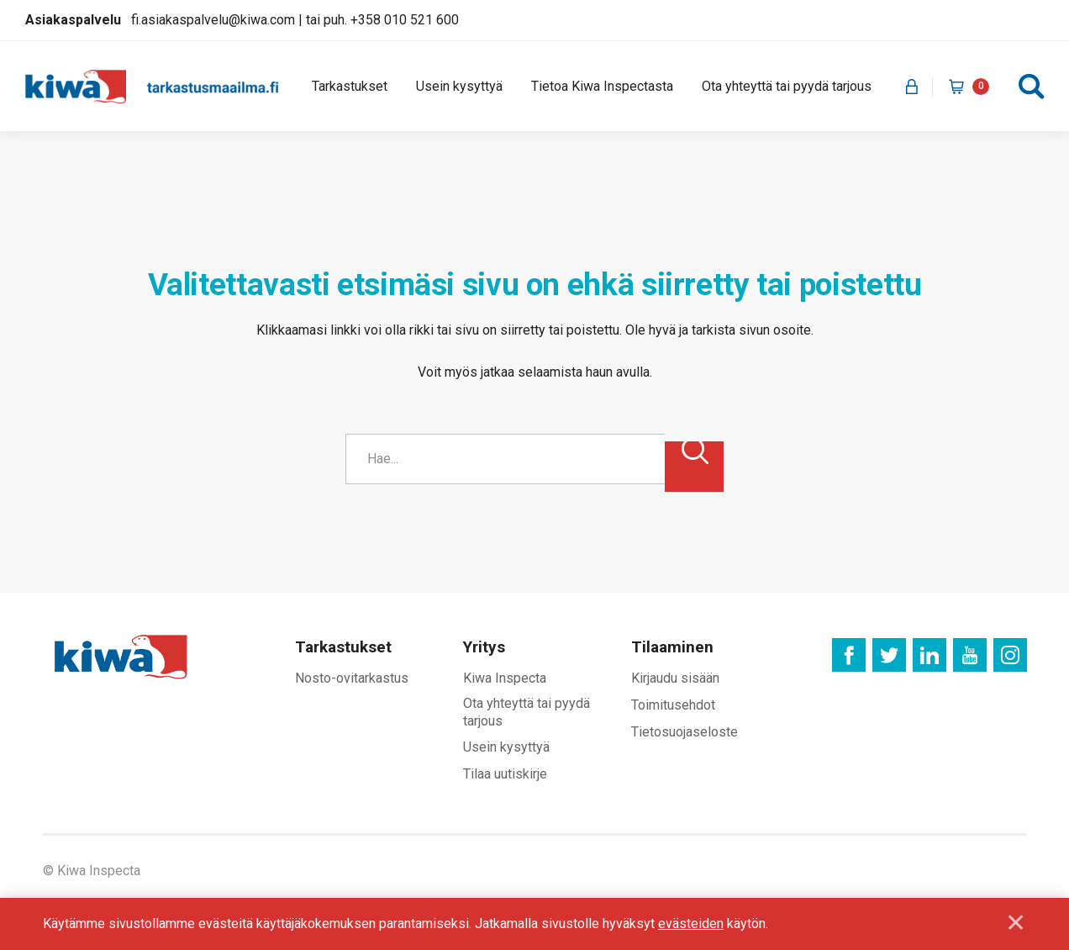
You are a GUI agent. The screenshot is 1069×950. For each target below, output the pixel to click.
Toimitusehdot (673, 705)
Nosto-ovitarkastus (351, 679)
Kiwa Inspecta (504, 679)
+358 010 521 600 (404, 20)
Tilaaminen (672, 647)
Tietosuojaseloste (684, 732)
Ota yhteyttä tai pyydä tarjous (787, 86)
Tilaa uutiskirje (505, 775)
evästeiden (691, 924)
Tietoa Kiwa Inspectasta (602, 86)
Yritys (484, 647)
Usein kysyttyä (459, 86)
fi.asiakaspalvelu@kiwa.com (213, 20)
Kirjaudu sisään (675, 679)
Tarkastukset (349, 86)
